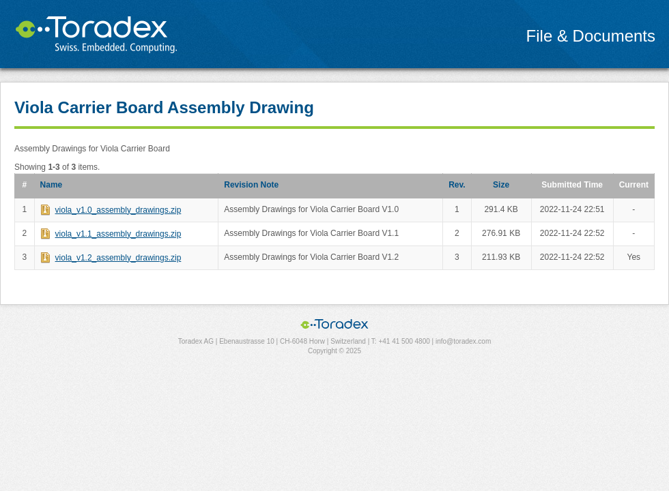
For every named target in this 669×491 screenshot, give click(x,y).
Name (51, 185)
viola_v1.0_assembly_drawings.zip (118, 210)
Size (501, 185)
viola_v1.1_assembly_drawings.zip (118, 234)
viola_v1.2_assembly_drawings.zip (118, 258)
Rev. (457, 185)
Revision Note (251, 185)
